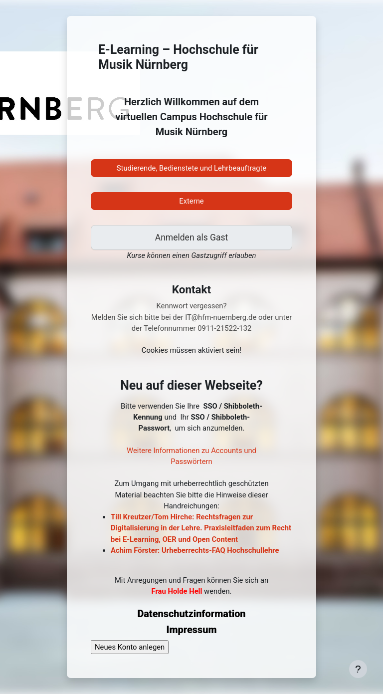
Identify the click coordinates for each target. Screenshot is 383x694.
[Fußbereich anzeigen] (358, 669)
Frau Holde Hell (176, 591)
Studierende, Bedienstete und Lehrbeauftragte (191, 168)
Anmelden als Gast (191, 237)
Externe (191, 201)
